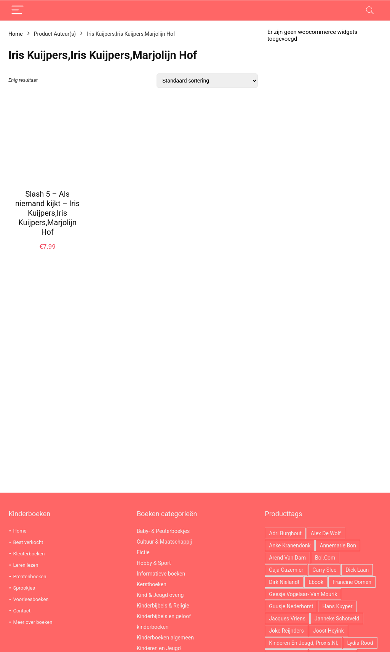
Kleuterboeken (29, 554)
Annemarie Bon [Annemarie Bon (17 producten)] (338, 545)
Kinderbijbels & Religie (163, 606)
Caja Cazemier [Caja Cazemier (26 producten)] (286, 570)
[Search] (370, 10)
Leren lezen (25, 565)
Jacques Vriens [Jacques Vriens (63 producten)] (287, 618)
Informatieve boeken (161, 574)
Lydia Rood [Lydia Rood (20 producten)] (360, 643)
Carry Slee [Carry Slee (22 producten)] (324, 570)
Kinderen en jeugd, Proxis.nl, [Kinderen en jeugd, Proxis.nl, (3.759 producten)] (303, 643)
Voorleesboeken (30, 599)
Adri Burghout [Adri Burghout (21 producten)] (285, 533)
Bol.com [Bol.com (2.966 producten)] (325, 558)
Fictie (143, 552)
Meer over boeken (32, 622)
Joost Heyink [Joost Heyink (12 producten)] (328, 631)
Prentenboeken (29, 576)
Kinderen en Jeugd (159, 648)
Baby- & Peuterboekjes (163, 531)
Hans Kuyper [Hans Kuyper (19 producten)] (337, 606)
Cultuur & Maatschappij (164, 542)
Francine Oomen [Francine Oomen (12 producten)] (351, 582)
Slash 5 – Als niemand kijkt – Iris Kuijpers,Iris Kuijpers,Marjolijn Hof (47, 213)
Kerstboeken (151, 584)
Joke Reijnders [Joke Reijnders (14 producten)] (286, 631)
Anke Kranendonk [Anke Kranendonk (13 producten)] (289, 545)
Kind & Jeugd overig (160, 595)
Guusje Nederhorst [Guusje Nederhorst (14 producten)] (291, 606)
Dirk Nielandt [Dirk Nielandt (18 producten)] (284, 582)
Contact (21, 611)
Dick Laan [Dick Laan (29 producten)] (357, 570)
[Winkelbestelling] (207, 80)
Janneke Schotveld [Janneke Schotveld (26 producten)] (337, 618)
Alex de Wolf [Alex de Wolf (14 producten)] (326, 533)
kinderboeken (153, 627)
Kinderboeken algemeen (165, 638)
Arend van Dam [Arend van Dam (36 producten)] (287, 558)
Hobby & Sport (154, 563)
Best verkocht (28, 542)
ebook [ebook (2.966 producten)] (315, 582)
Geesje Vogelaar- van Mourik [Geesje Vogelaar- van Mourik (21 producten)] (303, 594)
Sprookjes (24, 588)
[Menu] (17, 10)
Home (15, 34)
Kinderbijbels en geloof (164, 616)
